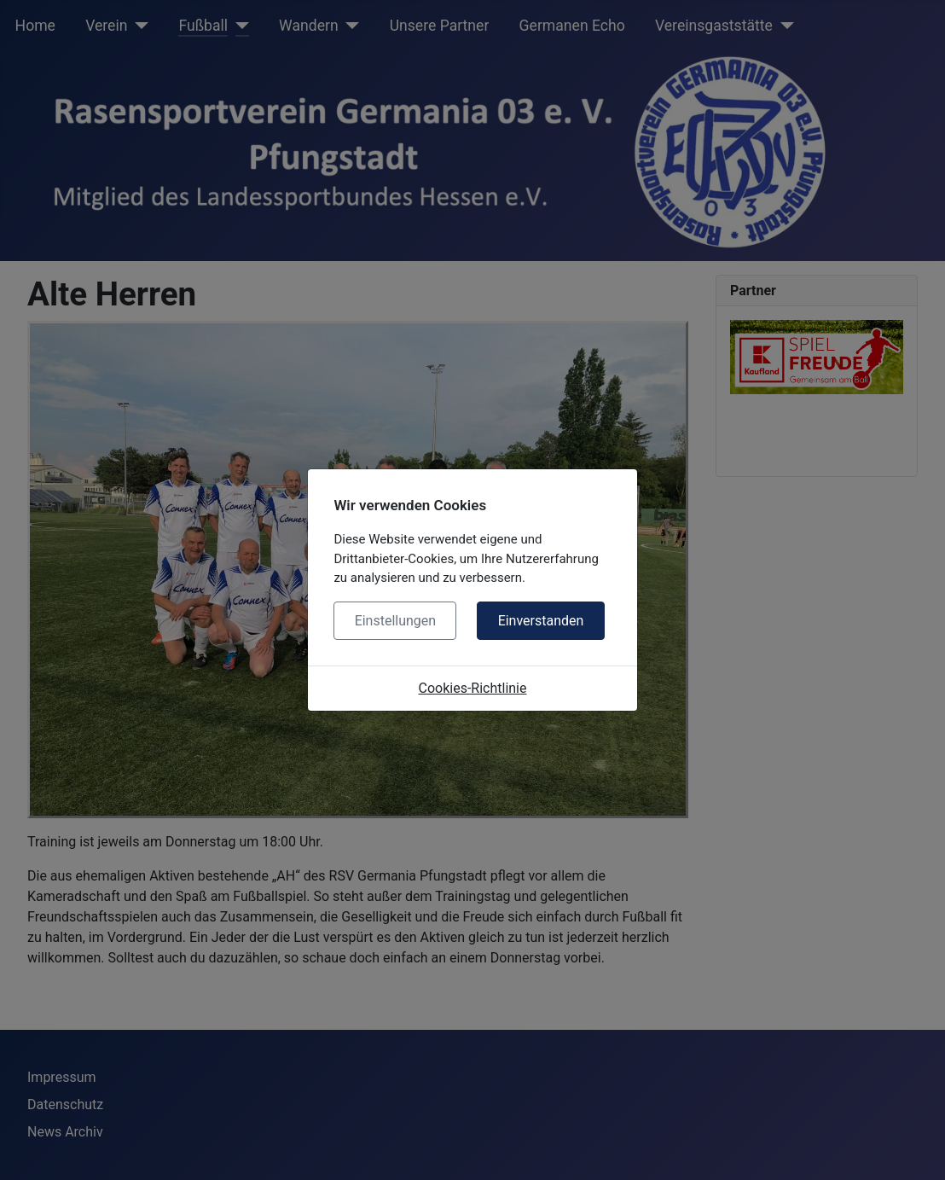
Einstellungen (396, 621)
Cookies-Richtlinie (473, 688)
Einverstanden (541, 621)
